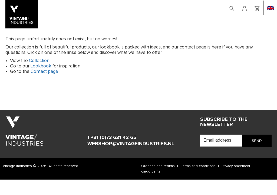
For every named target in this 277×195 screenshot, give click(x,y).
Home (124, 7)
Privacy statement (236, 166)
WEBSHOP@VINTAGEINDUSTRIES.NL (130, 143)
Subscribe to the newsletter (224, 122)
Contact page (44, 71)
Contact (182, 7)
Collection (39, 60)
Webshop (140, 7)
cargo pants (150, 171)
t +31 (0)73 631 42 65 (111, 137)
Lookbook (161, 7)
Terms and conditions (198, 166)
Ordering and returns (158, 166)
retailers (202, 7)
